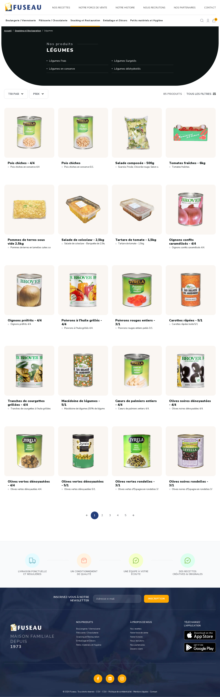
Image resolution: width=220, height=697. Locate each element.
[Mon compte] (208, 20)
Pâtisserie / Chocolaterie (53, 20)
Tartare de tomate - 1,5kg (135, 240)
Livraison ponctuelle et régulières (32, 564)
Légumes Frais (57, 61)
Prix (36, 94)
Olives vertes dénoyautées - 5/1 (83, 483)
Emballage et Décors (115, 20)
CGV (98, 691)
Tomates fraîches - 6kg (187, 163)
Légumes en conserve (62, 68)
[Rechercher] (202, 20)
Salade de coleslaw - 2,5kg (83, 240)
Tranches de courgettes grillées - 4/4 (26, 403)
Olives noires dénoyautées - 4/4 (190, 403)
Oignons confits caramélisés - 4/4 (182, 242)
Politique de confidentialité (119, 691)
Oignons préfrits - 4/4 (25, 320)
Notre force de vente (93, 7)
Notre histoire (125, 7)
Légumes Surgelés (125, 61)
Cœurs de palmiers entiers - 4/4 (136, 403)
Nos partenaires (185, 7)
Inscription (156, 598)
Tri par (13, 94)
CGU (104, 691)
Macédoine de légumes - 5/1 (81, 403)
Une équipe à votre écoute (136, 564)
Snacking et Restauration (85, 20)
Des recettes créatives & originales (188, 564)
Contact (210, 7)
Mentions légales (140, 691)
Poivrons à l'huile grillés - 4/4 (82, 322)
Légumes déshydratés (127, 68)
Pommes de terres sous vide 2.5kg (26, 242)
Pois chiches (71, 163)
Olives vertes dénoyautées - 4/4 (29, 483)
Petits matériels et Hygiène (146, 20)
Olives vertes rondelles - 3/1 (135, 483)
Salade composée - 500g (134, 163)
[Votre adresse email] (117, 599)
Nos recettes (61, 7)
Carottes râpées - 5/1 (185, 320)
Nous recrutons (154, 7)
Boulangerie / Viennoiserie (21, 20)
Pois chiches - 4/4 (21, 163)
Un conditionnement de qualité (84, 564)
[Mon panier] (214, 20)
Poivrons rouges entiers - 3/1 (135, 322)
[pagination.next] (133, 515)
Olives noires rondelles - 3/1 (188, 483)
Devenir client (136, 648)
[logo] (23, 7)
